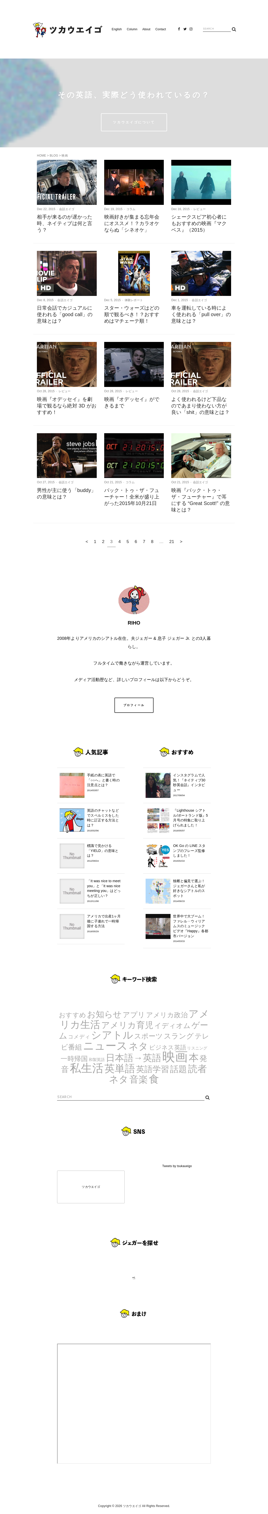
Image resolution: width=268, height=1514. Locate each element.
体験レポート (134, 300)
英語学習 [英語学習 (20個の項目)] (152, 1069)
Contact (160, 29)
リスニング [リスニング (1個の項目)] (197, 1048)
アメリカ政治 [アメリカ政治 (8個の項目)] (167, 1015)
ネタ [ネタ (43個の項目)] (138, 1046)
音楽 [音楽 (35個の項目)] (138, 1079)
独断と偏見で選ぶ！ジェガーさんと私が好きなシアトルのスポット (190, 891)
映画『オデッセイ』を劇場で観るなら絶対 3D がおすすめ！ (66, 405)
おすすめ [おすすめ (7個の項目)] (72, 1015)
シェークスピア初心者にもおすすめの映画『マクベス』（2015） (199, 223)
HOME (41, 155)
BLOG (54, 155)
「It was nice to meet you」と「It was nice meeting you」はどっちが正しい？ (104, 891)
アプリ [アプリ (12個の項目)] (134, 1015)
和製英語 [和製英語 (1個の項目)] (97, 1060)
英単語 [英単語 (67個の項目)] (119, 1068)
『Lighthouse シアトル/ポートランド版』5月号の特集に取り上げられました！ (190, 820)
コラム (131, 209)
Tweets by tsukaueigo (177, 1166)
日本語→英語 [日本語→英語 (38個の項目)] (133, 1058)
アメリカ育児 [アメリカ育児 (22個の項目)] (127, 1025)
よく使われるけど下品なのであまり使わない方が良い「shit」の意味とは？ (200, 405)
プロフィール (134, 705)
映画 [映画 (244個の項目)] (175, 1057)
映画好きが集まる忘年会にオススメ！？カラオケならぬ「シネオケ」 (132, 223)
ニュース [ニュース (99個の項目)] (105, 1046)
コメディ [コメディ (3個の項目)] (79, 1037)
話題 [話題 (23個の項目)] (178, 1069)
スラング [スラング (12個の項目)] (179, 1036)
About (146, 29)
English (117, 29)
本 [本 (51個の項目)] (194, 1057)
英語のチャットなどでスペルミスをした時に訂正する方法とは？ (104, 820)
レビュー (199, 209)
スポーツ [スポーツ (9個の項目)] (148, 1036)
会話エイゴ (66, 209)
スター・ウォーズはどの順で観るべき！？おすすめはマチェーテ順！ (132, 314)
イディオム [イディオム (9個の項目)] (172, 1026)
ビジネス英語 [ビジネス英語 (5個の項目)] (167, 1047)
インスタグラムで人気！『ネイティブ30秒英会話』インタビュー (190, 785)
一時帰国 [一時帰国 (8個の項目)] (74, 1059)
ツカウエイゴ (91, 1187)
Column (132, 29)
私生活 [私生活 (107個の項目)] (87, 1068)
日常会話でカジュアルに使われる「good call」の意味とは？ (64, 314)
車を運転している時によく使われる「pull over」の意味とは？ (201, 314)
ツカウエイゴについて (134, 122)
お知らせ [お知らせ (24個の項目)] (104, 1014)
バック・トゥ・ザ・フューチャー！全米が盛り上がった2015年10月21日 (132, 496)
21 (171, 541)
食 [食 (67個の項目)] (154, 1079)
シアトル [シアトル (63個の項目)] (112, 1035)
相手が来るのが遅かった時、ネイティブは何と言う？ (64, 223)
